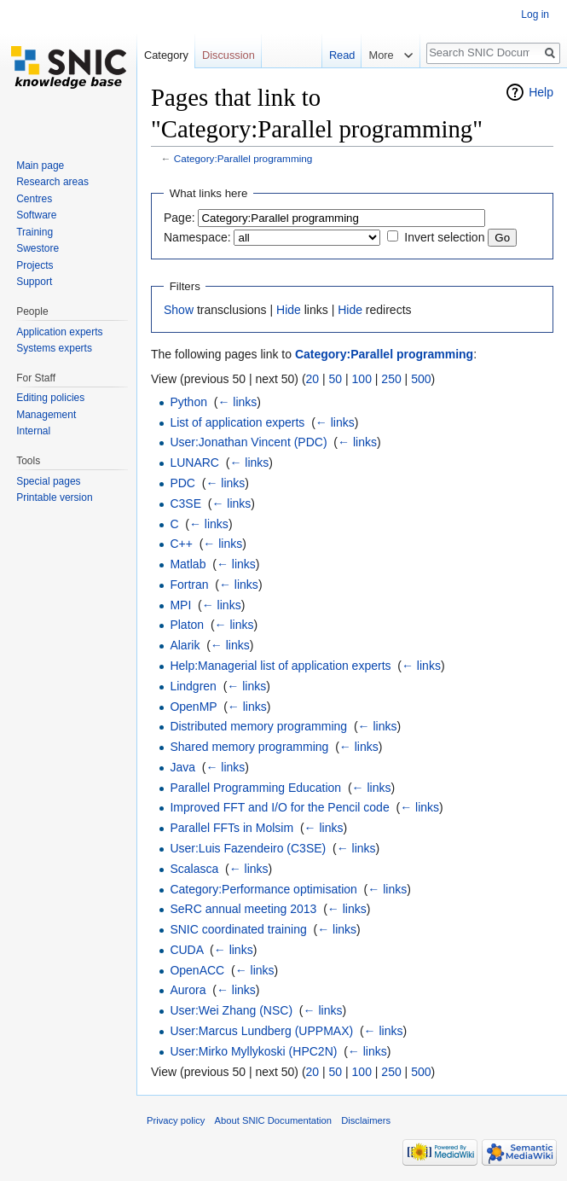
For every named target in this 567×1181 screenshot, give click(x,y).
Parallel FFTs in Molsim (231, 828)
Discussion (228, 55)
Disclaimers (366, 1120)
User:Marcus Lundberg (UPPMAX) (261, 1031)
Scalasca (194, 869)
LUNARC (194, 462)
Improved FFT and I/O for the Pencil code (279, 807)
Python (188, 402)
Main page (40, 166)
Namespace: (197, 237)
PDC (182, 483)
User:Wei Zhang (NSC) (231, 1010)
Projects (34, 265)
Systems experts (54, 348)
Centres (34, 199)
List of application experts (237, 422)
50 (336, 379)
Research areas (52, 182)
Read (340, 55)
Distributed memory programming (258, 726)
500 (421, 379)
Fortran (189, 584)
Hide (288, 310)
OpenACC (197, 970)
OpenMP (193, 706)
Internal (33, 431)
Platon (187, 624)
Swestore (37, 248)
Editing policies (50, 398)
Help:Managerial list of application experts (280, 665)
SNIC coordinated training (238, 929)
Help (541, 92)
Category (166, 55)
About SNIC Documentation (273, 1120)
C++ (181, 543)
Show (179, 310)
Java (182, 767)
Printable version (54, 497)
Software (36, 215)
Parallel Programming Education (255, 787)
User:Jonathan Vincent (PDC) (248, 442)
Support (34, 282)
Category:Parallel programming (243, 158)
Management (46, 415)
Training (34, 232)
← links (237, 402)
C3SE (185, 503)
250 (391, 379)
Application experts (59, 332)
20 (313, 379)
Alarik (185, 645)
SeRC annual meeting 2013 (243, 909)
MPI (180, 605)
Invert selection (444, 237)
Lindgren (193, 686)
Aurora (187, 990)
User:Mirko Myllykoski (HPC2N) (253, 1051)
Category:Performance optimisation (263, 889)
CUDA (186, 950)
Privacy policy (176, 1120)
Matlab (187, 564)
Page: (179, 217)
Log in (535, 14)
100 (362, 379)
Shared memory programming (249, 746)
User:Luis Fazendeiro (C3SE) (248, 848)
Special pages (48, 481)
